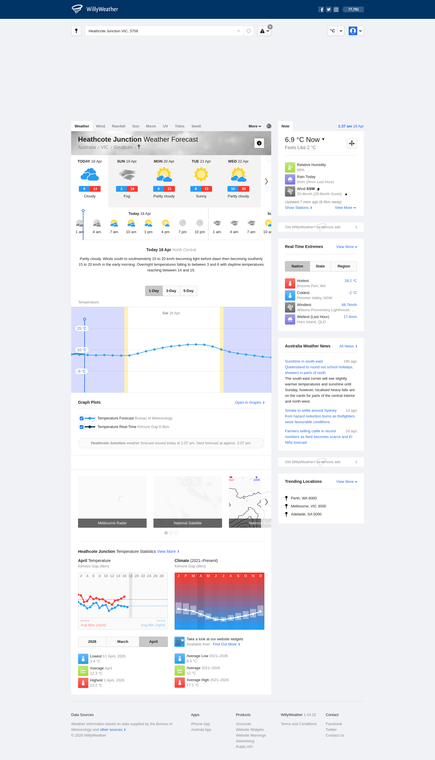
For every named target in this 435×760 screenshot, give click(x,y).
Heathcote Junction (139, 147)
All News (346, 346)
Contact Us (335, 735)
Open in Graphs (248, 402)
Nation (297, 266)
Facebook (334, 724)
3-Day (171, 291)
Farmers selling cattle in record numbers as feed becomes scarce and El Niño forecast (321, 436)
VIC (105, 147)
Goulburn (123, 147)
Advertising (245, 741)
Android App (201, 729)
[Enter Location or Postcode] (169, 31)
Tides (180, 126)
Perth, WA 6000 (304, 498)
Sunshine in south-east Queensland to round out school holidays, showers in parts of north (321, 381)
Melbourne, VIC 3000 (308, 506)
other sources (111, 729)
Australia (87, 147)
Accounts (243, 724)
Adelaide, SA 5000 (306, 514)
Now (285, 126)
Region (344, 266)
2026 (92, 641)
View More (343, 207)
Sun (135, 126)
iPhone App (200, 724)
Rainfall (118, 126)
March (122, 641)
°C (332, 30)
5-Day (188, 291)
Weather (82, 126)
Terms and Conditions (299, 724)
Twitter (331, 729)
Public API (244, 747)
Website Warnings (251, 735)
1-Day (154, 291)
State (320, 266)
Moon (151, 126)
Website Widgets (250, 729)
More (253, 126)
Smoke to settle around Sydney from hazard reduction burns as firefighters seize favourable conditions (321, 416)
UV (165, 126)
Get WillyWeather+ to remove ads (312, 227)
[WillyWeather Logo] (98, 9)
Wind (100, 126)
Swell (196, 126)
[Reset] (238, 31)
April (153, 641)
